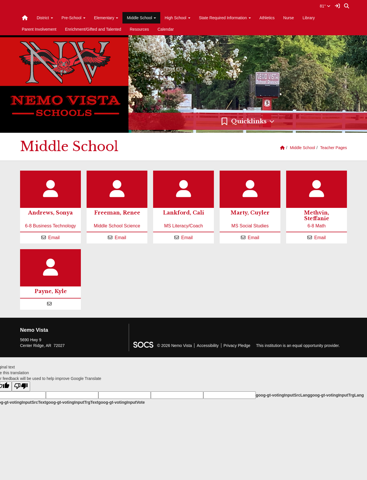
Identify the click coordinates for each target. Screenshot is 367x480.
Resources (139, 29)
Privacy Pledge (237, 345)
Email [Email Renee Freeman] (120, 237)
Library (308, 17)
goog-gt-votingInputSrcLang (283, 395)
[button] (247, 121)
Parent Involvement (39, 29)
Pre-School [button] (73, 17)
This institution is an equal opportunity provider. (298, 345)
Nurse (288, 17)
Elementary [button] (106, 17)
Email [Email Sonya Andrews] (54, 237)
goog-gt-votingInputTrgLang (337, 395)
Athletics (267, 17)
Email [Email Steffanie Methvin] (320, 237)
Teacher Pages (333, 147)
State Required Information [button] (225, 17)
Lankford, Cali (183, 213)
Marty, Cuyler (250, 213)
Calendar (165, 29)
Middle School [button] (141, 17)
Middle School (302, 147)
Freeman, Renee (117, 213)
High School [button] (177, 17)
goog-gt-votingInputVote (121, 402)
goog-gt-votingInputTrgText (72, 402)
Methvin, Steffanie (316, 216)
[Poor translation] (21, 386)
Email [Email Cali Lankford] (187, 237)
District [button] (45, 17)
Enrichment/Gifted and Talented (93, 29)
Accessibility (207, 345)
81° (325, 6)
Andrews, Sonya (50, 213)
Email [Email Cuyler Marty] (253, 237)
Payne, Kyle (50, 291)
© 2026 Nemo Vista (174, 345)
